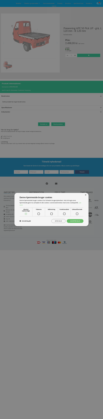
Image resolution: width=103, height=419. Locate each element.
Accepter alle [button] (75, 221)
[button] (25, 221)
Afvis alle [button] (57, 221)
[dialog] (51, 209)
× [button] (85, 195)
